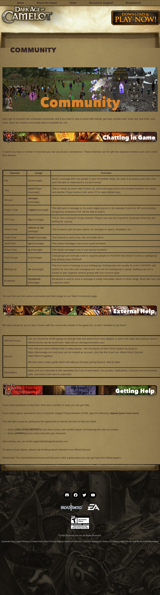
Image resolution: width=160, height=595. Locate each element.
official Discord (82, 449)
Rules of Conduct (111, 541)
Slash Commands (81, 296)
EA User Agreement (92, 541)
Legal (18, 541)
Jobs (122, 541)
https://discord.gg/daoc (40, 355)
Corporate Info (7, 541)
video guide (52, 362)
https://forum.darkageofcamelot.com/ (85, 342)
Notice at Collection (73, 541)
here (54, 374)
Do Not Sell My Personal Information (142, 541)
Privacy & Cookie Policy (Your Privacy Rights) (42, 541)
